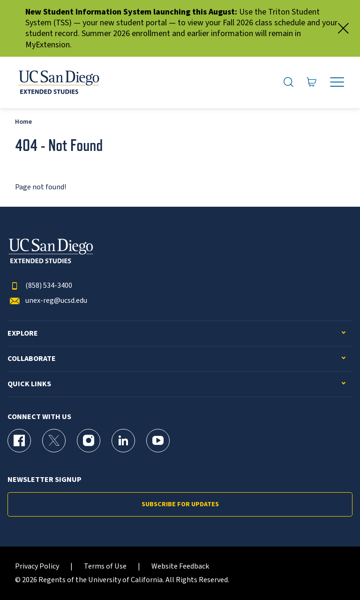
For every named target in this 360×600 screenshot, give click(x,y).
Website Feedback (180, 566)
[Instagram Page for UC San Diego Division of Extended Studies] (88, 440)
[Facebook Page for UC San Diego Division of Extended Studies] (19, 440)
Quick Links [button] (29, 384)
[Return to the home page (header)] (58, 82)
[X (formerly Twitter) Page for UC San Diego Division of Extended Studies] (54, 440)
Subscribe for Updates (180, 504)
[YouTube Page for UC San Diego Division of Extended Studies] (158, 440)
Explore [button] (23, 333)
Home (23, 121)
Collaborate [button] (32, 359)
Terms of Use (105, 566)
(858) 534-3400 (40, 286)
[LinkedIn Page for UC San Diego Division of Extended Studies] (123, 440)
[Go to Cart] (312, 82)
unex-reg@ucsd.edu (47, 301)
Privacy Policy (37, 566)
